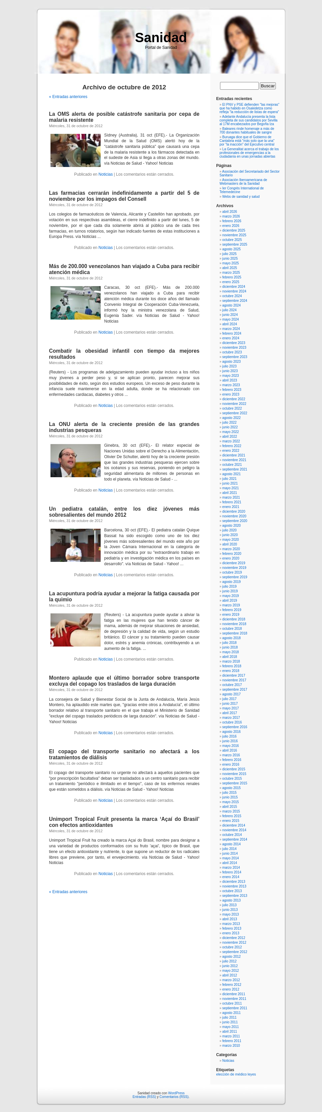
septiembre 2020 (234, 521)
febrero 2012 (231, 985)
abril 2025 (229, 268)
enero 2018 (230, 671)
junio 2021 (230, 483)
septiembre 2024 (234, 301)
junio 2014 (230, 853)
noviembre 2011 (234, 999)
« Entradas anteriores (68, 96)
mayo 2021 (230, 488)
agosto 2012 (231, 956)
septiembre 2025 (234, 244)
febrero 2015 (231, 816)
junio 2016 (230, 741)
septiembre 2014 (234, 839)
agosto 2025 (231, 249)
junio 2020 (230, 535)
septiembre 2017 (234, 689)
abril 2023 (229, 380)
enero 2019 (230, 614)
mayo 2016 (230, 746)
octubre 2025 (232, 240)
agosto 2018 (231, 638)
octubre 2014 (232, 835)
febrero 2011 (231, 1041)
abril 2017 (229, 713)
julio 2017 (229, 699)
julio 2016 (229, 736)
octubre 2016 (232, 722)
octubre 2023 (232, 352)
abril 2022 (229, 436)
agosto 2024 (231, 305)
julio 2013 (229, 905)
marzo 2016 (231, 755)
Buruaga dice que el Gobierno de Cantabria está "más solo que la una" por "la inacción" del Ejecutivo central (247, 140)
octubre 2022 (232, 408)
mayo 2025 (230, 263)
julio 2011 (229, 1017)
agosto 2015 (231, 788)
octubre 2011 (232, 1003)
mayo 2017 (230, 708)
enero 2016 (230, 764)
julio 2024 (229, 310)
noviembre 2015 (234, 774)
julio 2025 (229, 254)
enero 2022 (230, 450)
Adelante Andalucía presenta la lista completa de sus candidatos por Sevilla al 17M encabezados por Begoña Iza (249, 120)
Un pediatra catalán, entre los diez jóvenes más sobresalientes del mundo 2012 (124, 512)
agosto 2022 (231, 418)
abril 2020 (229, 544)
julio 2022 (229, 422)
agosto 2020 (231, 525)
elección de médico (231, 1074)
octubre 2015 (232, 778)
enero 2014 (230, 877)
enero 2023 (230, 394)
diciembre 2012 (233, 938)
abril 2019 (229, 600)
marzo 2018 (231, 661)
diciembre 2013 (233, 881)
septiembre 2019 (234, 577)
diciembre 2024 (233, 286)
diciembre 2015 (233, 769)
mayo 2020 (230, 539)
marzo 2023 (231, 385)
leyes (252, 1074)
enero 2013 (230, 933)
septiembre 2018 (234, 633)
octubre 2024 (232, 296)
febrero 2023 (231, 390)
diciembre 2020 (233, 511)
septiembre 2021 (234, 469)
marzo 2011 (231, 1036)
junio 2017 (230, 703)
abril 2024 (229, 324)
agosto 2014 (231, 844)
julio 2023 (229, 366)
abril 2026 (229, 211)
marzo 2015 (231, 811)
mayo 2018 (230, 652)
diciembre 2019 (233, 563)
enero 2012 (230, 989)
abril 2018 (229, 657)
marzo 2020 (231, 549)
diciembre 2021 (233, 455)
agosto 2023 (231, 361)
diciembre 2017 (233, 675)
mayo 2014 (230, 858)
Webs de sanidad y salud (241, 196)
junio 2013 (230, 910)
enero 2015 (230, 821)
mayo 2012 (230, 970)
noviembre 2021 (234, 460)
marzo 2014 (231, 867)
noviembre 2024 (234, 291)
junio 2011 (230, 1022)
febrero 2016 (231, 760)
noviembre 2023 (234, 347)
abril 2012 (229, 975)
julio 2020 (229, 530)
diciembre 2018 (233, 619)
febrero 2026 (231, 221)
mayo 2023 (230, 375)
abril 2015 (229, 806)
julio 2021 (229, 479)
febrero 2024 (231, 333)
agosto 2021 (231, 474)
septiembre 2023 (234, 357)
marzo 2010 (231, 1045)
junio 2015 (230, 797)
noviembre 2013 (234, 886)
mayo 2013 (230, 914)
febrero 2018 (231, 666)
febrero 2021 (231, 502)
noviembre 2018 (234, 624)
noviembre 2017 (234, 680)
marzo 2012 (231, 980)
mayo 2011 (230, 1027)
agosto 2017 (231, 694)
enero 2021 (230, 507)
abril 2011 (229, 1031)
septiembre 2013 (234, 895)
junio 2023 (230, 371)
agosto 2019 (231, 582)
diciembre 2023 (233, 343)
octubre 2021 (232, 464)
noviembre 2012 (234, 942)
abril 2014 (229, 863)
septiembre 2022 (234, 413)
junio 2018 (230, 647)
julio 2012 (229, 961)
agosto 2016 (231, 732)
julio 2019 (229, 586)
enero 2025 (230, 282)
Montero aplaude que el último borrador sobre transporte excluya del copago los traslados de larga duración (124, 681)
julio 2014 (229, 849)
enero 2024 (230, 338)
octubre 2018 (232, 628)
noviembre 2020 (234, 516)
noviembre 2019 (234, 568)
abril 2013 (229, 919)
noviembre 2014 (234, 830)
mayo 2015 (230, 802)
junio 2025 (230, 258)
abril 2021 (229, 493)
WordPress (176, 1093)
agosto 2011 (231, 1013)
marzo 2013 (231, 924)
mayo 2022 (230, 432)
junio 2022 (230, 427)
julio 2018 (229, 643)
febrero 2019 (231, 610)
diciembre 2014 (233, 825)
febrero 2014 (231, 872)
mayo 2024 (230, 319)
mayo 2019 (230, 596)
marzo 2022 (231, 441)
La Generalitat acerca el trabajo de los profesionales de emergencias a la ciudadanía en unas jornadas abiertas (249, 152)
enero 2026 (230, 226)
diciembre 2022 (233, 399)
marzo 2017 (231, 717)
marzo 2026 (231, 216)
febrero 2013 (231, 928)
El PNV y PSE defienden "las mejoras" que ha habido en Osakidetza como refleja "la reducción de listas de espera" (250, 108)
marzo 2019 (231, 605)
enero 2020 (230, 558)
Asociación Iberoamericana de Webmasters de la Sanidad (243, 181)
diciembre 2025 (233, 230)
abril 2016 (229, 750)
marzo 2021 (231, 497)
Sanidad (161, 37)
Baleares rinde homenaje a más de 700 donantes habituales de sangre (247, 130)
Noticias (106, 174)
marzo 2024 (231, 329)
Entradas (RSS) (144, 1097)
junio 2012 (230, 966)
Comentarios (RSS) (174, 1097)
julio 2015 (229, 792)
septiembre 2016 (234, 727)
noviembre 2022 (234, 404)
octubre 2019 (232, 572)
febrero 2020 (231, 553)
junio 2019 (230, 591)
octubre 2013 (232, 891)
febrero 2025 (231, 277)
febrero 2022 (231, 446)
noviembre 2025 (234, 235)
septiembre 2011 (234, 1008)
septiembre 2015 (234, 783)
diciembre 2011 (233, 994)
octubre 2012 (232, 947)
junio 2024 (230, 315)
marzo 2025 (231, 272)
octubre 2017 (232, 685)
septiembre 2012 (234, 952)
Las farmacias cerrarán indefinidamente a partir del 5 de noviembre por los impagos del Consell (124, 196)
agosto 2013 (231, 900)
